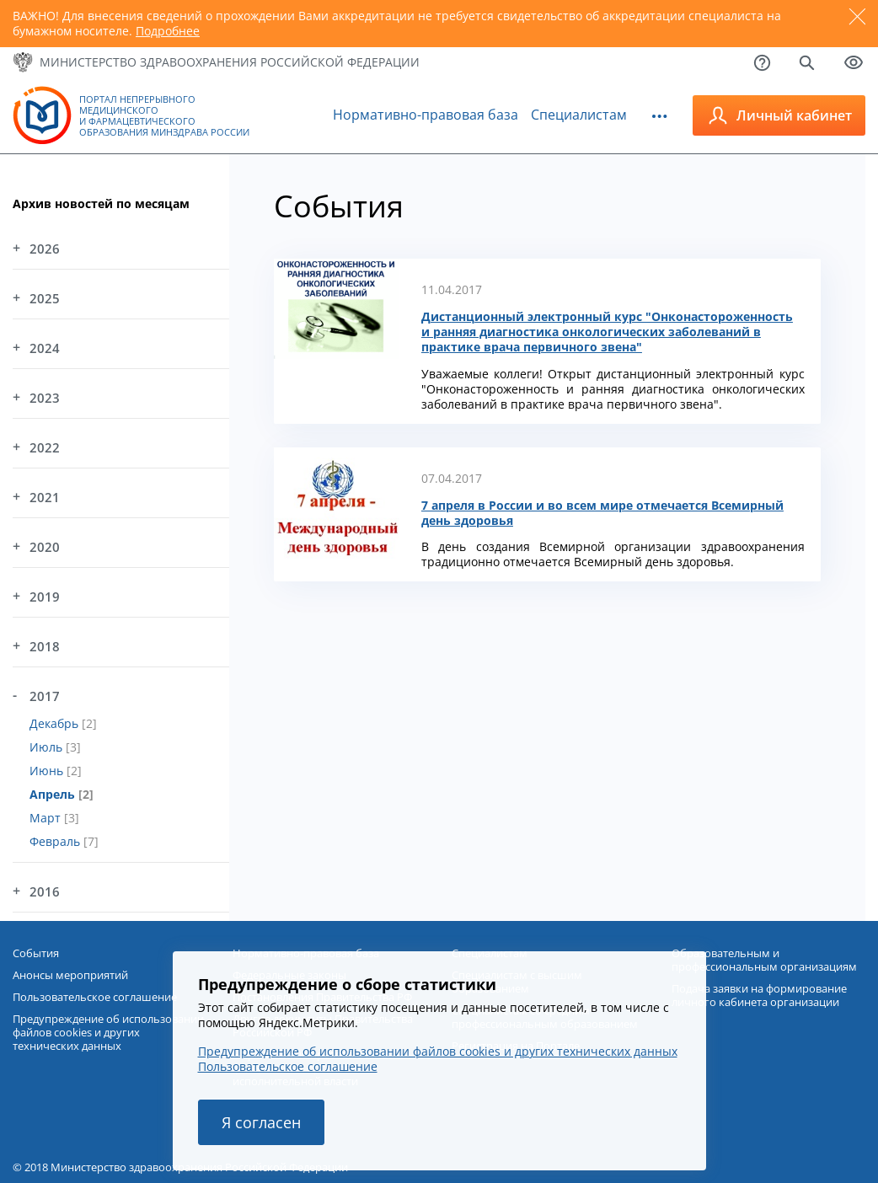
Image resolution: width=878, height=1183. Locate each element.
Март (46, 818)
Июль (47, 747)
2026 (44, 248)
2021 (44, 497)
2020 (44, 546)
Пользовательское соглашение (287, 1066)
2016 (44, 891)
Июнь (48, 771)
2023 (44, 397)
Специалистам (579, 114)
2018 (44, 646)
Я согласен (261, 1122)
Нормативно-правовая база (425, 114)
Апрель (53, 794)
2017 (44, 696)
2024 (44, 348)
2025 (44, 298)
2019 (44, 596)
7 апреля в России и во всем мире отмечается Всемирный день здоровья (602, 513)
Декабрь (55, 723)
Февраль (56, 841)
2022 (44, 447)
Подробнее (168, 31)
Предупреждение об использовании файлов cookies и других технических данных (437, 1051)
